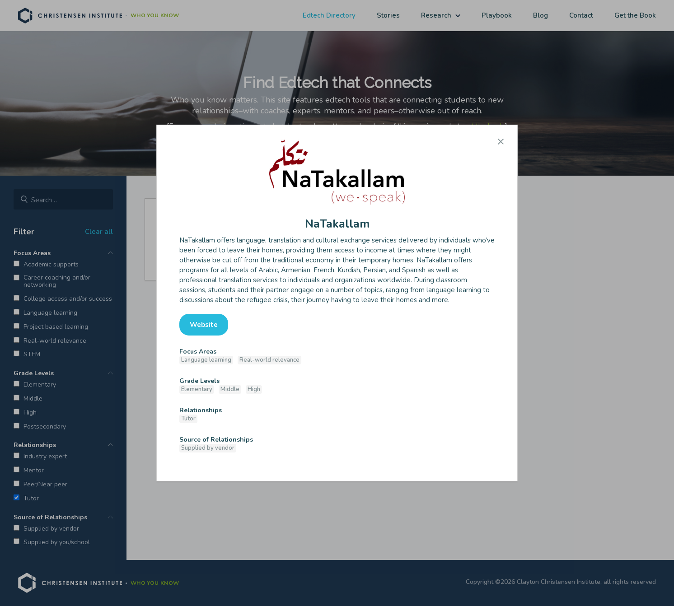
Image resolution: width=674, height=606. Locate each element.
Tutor (188, 419)
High (254, 389)
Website (204, 324)
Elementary (196, 389)
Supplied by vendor (207, 448)
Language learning (206, 360)
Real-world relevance (269, 360)
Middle (229, 389)
